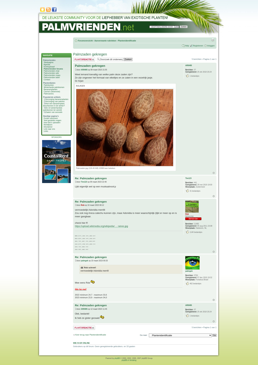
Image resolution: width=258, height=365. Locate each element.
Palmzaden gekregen (90, 54)
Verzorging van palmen (54, 101)
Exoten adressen (51, 118)
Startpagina (48, 62)
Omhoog (214, 173)
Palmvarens (49, 94)
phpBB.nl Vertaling (129, 360)
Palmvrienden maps (52, 75)
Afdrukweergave (213, 40)
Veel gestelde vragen (52, 120)
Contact (47, 79)
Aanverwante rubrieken (105, 41)
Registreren (198, 46)
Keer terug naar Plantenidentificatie (90, 335)
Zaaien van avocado (53, 112)
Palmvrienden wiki (51, 73)
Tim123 (84, 182)
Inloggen (211, 46)
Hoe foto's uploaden (52, 122)
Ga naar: (143, 335)
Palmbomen (49, 85)
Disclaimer (48, 127)
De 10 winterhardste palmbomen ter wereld (52, 109)
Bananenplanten (51, 89)
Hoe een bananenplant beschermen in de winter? (54, 104)
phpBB (117, 358)
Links (46, 131)
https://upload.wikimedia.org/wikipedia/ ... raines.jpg (101, 226)
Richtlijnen (48, 125)
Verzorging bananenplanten (56, 99)
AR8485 (84, 70)
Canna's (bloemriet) (52, 91)
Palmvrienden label (52, 77)
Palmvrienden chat (51, 71)
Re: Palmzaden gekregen (91, 178)
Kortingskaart (49, 67)
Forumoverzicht (85, 41)
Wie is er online (81, 343)
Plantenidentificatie (127, 41)
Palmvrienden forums (53, 69)
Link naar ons (49, 129)
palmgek (84, 261)
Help (187, 46)
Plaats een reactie (84, 59)
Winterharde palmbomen (54, 87)
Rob (82, 205)
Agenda (47, 64)
